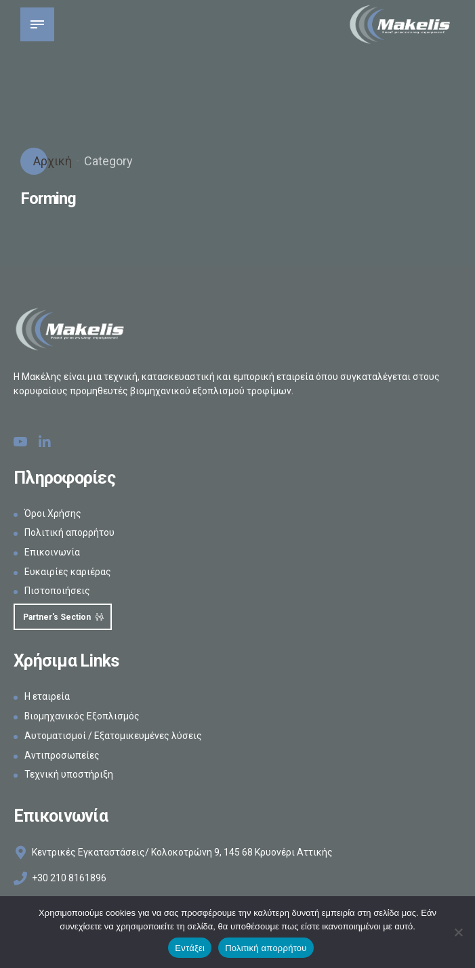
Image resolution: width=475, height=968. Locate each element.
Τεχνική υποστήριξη (68, 775)
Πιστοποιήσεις (57, 590)
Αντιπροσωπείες (62, 755)
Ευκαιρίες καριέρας (67, 571)
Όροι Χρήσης (52, 513)
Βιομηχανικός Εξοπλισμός (82, 716)
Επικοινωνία (52, 552)
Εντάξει (190, 948)
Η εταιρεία (47, 697)
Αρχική (51, 161)
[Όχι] (458, 932)
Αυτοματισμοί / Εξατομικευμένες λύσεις (113, 736)
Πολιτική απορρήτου (69, 532)
